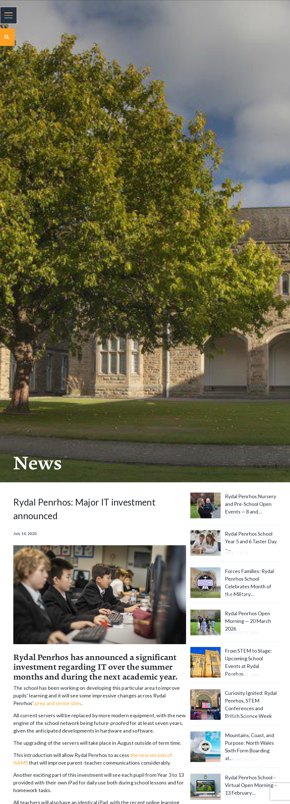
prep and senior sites (58, 703)
